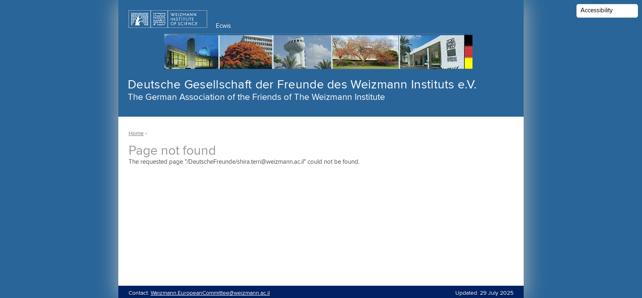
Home (136, 133)
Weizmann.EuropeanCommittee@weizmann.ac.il (210, 293)
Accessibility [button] (597, 10)
